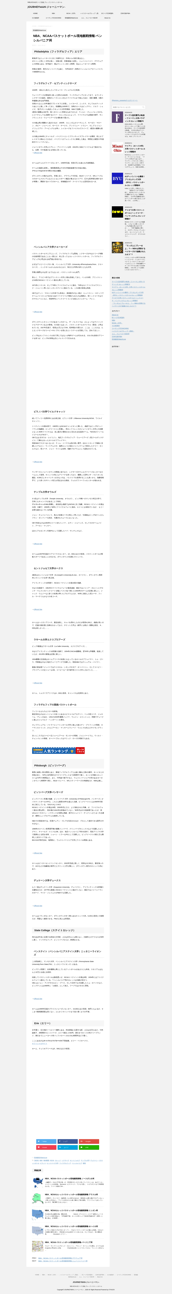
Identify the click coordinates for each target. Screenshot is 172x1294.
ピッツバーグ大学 (52, 1163)
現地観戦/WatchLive (71, 18)
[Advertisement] (51, 1076)
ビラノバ (43, 1163)
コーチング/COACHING (53, 18)
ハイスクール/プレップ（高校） (89, 14)
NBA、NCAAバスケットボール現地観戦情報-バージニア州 (68, 1242)
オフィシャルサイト (39, 1043)
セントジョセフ (75, 1160)
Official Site (38, 153)
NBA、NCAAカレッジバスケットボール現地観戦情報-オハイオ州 (71, 1226)
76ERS (36, 1160)
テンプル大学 (85, 1160)
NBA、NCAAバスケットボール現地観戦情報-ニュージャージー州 (62, 1261)
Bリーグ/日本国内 (107, 13)
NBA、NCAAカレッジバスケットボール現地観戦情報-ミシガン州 (71, 1210)
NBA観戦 (46, 1160)
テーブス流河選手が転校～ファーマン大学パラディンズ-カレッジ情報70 (135, 118)
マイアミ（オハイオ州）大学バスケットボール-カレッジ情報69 (135, 149)
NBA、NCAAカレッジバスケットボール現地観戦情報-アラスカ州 (71, 1194)
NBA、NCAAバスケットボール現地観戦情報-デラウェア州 (60, 1258)
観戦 (84, 1163)
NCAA (52, 1160)
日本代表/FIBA (125, 13)
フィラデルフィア (65, 1163)
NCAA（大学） (71, 13)
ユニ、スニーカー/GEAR (89, 18)
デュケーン (94, 1160)
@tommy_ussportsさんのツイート (125, 100)
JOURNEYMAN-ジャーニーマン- (46, 7)
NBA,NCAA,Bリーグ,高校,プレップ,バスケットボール (86, 1286)
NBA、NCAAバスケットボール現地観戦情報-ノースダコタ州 (69, 1179)
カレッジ (58, 1160)
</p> (65, 375)
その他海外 (35, 18)
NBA (53, 13)
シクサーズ (65, 1160)
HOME (35, 13)
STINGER (111, 1289)
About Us (107, 18)
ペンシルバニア (77, 1163)
